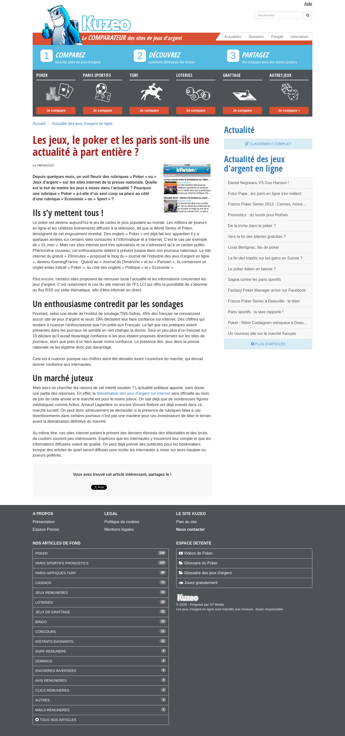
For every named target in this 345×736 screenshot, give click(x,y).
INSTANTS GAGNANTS (54, 641)
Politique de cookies (122, 522)
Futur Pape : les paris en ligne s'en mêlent (264, 193)
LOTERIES (44, 602)
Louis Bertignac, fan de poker (253, 247)
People (277, 37)
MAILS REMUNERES (52, 710)
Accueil (39, 124)
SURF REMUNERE (50, 651)
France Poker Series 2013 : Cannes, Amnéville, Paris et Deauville (270, 204)
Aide (308, 4)
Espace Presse (46, 529)
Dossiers (256, 37)
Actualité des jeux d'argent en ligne (82, 124)
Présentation (44, 522)
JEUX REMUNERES (51, 593)
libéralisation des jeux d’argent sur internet (133, 393)
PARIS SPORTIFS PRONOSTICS (62, 563)
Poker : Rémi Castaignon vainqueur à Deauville (269, 323)
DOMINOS (43, 661)
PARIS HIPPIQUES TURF (55, 573)
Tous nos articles (58, 720)
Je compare (56, 110)
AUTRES (42, 700)
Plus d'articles (268, 344)
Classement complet (268, 144)
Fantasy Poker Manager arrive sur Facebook (267, 290)
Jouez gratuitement (200, 583)
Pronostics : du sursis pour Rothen (258, 215)
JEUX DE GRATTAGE (52, 612)
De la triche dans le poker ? (252, 226)
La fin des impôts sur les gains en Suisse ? (265, 258)
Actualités (232, 37)
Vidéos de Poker (198, 553)
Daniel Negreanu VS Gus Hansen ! (258, 183)
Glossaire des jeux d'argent (207, 573)
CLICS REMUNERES (52, 690)
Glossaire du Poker (200, 563)
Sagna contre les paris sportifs (254, 279)
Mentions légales (119, 529)
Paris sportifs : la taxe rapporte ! (255, 312)
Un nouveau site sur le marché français (262, 333)
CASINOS (43, 583)
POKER (41, 553)
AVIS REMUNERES (51, 680)
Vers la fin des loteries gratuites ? (257, 236)
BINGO (41, 622)
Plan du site (186, 522)
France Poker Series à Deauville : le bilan (264, 301)
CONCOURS (45, 632)
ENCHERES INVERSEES (55, 671)
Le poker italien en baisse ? (252, 269)
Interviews (299, 37)
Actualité (239, 130)
